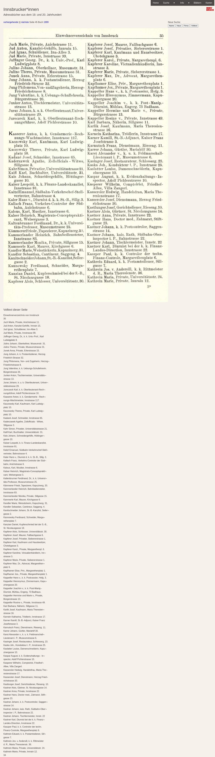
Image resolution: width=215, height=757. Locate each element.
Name (171, 26)
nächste (25, 22)
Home (156, 3)
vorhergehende (10, 22)
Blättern (197, 3)
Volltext (194, 26)
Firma (186, 26)
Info (184, 3)
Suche (169, 3)
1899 (46, 22)
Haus (179, 26)
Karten (209, 3)
